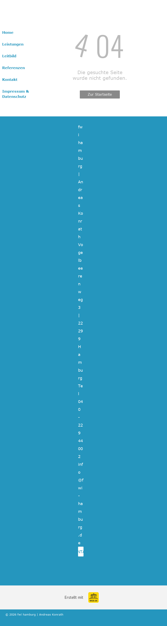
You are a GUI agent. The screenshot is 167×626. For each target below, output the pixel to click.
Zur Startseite (100, 94)
